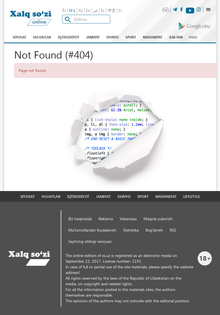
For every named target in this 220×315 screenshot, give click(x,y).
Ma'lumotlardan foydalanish (92, 230)
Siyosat (19, 37)
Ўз (64, 10)
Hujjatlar (42, 37)
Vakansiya (128, 218)
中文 (112, 10)
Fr (120, 10)
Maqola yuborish (158, 218)
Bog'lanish (154, 230)
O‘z (72, 10)
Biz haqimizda (80, 218)
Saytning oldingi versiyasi (90, 241)
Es (102, 10)
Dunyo (112, 37)
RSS (173, 230)
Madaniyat (152, 37)
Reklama (106, 218)
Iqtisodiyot (68, 37)
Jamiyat (93, 37)
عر (95, 10)
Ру (81, 10)
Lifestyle (191, 196)
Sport (130, 37)
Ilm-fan (176, 37)
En (88, 10)
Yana (192, 37)
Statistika (131, 230)
